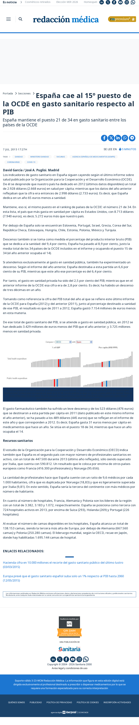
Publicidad (50, 703)
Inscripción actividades (69, 710)
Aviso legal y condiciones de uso (69, 668)
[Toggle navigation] (8, 19)
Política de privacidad (75, 703)
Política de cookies (106, 703)
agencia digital (56, 720)
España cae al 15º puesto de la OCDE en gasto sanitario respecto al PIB (68, 103)
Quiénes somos (29, 703)
